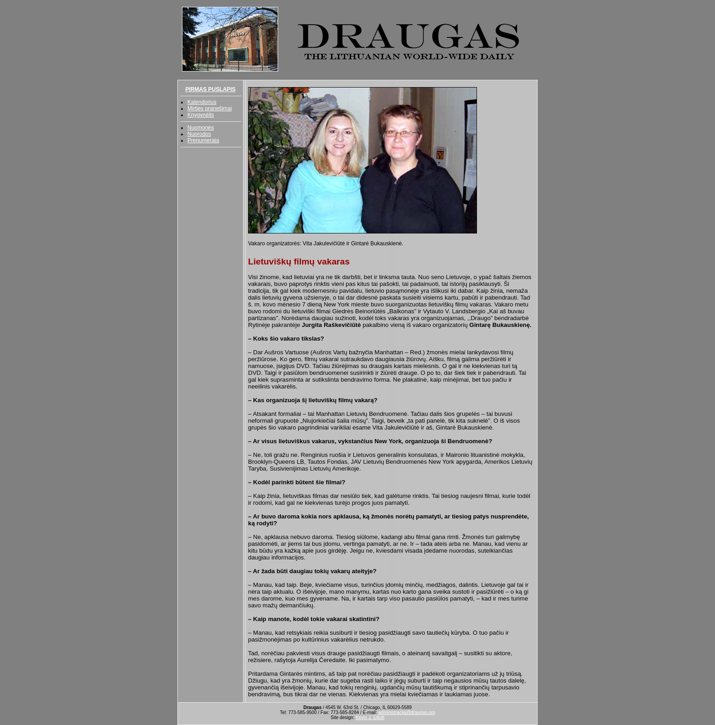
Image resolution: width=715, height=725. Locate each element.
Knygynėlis (200, 115)
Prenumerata (203, 140)
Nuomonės (200, 127)
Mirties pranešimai (209, 108)
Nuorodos (199, 134)
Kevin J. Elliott (370, 717)
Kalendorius (201, 102)
